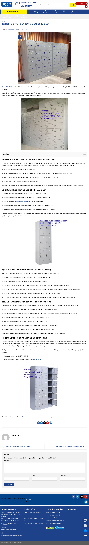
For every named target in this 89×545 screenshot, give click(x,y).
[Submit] (73, 5)
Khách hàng (7, 16)
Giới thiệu (45, 12)
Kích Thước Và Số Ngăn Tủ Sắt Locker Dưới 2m (71, 446)
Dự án (16, 16)
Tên (5, 475)
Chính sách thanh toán (53, 518)
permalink (27, 429)
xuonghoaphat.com (36, 359)
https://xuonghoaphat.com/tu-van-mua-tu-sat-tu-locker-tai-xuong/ (30, 417)
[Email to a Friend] (44, 422)
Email (33, 475)
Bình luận (7, 461)
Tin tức (64, 12)
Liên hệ (72, 12)
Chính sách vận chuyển (53, 515)
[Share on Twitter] (41, 422)
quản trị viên (23, 29)
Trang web (63, 475)
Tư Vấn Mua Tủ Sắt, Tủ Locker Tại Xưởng (16, 446)
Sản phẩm (55, 12)
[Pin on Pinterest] (47, 422)
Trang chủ (34, 12)
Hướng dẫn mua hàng (53, 512)
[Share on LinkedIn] (50, 422)
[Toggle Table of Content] (83, 154)
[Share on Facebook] (38, 422)
